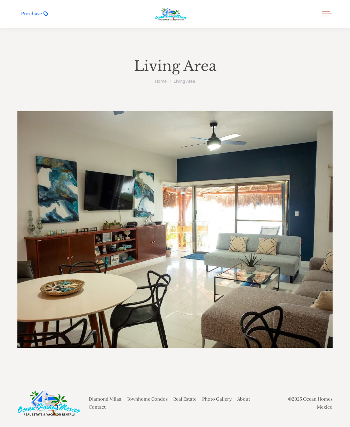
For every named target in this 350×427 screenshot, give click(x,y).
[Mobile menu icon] (327, 14)
